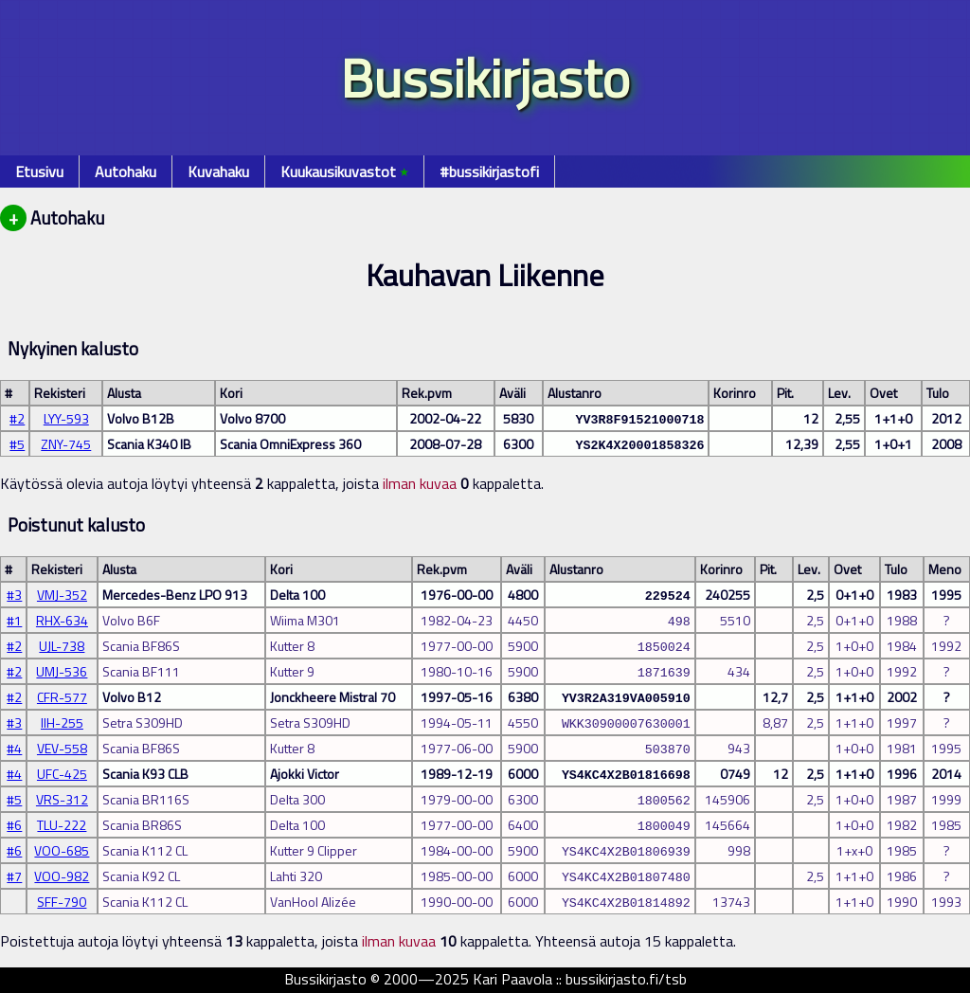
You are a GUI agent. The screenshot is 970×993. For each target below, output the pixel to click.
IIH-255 (62, 722)
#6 (14, 825)
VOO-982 (61, 876)
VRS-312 (62, 799)
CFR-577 (62, 697)
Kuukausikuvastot (344, 171)
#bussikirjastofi (489, 171)
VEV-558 (62, 748)
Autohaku (125, 171)
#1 (14, 620)
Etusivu (39, 171)
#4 (14, 748)
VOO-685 (61, 850)
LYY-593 (66, 418)
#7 (14, 876)
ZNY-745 (66, 444)
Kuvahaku (218, 171)
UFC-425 (62, 774)
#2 (17, 418)
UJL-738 (61, 646)
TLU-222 (61, 825)
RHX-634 (62, 620)
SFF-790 (61, 902)
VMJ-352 (62, 595)
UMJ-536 (61, 671)
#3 (14, 595)
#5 (17, 444)
